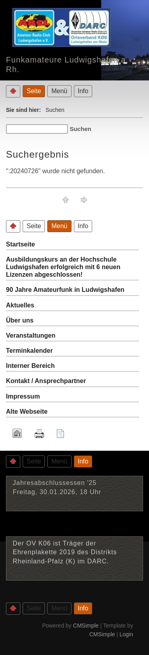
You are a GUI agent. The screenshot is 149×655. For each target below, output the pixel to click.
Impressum (23, 396)
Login (126, 634)
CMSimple (86, 625)
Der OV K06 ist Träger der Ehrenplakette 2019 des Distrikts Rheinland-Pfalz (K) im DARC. (65, 552)
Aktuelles (20, 305)
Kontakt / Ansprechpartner (46, 380)
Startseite (20, 244)
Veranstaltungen (30, 335)
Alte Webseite (27, 411)
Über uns (19, 320)
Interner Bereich (30, 365)
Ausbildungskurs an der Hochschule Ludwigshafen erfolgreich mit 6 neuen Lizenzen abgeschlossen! (63, 267)
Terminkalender (29, 350)
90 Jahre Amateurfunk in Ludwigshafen (65, 289)
